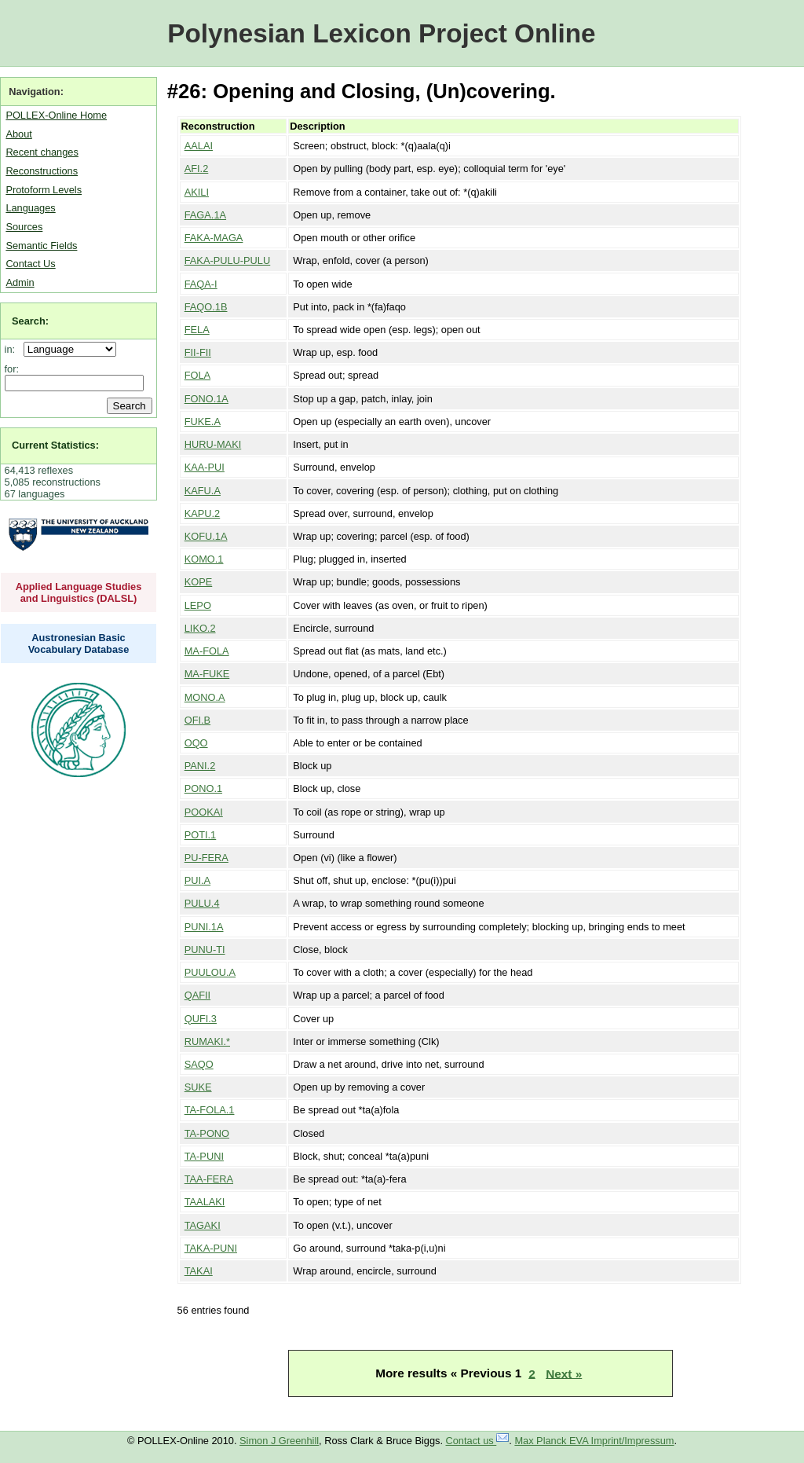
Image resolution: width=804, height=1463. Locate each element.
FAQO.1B (206, 307)
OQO (196, 743)
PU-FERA (206, 858)
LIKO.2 (200, 628)
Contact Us (30, 264)
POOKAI (204, 812)
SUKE (198, 1087)
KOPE (199, 582)
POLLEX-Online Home (56, 115)
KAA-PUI (205, 467)
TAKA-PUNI (211, 1248)
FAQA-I (201, 284)
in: (13, 349)
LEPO (198, 605)
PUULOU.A (210, 972)
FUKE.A (203, 421)
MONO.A (205, 697)
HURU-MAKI (213, 444)
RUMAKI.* (207, 1041)
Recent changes (41, 152)
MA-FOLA (207, 651)
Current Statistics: (55, 445)
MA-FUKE (207, 674)
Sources (23, 227)
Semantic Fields (41, 245)
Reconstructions (41, 171)
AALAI (199, 146)
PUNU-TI (205, 949)
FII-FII (198, 352)
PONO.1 (203, 788)
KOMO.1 (204, 559)
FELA (197, 330)
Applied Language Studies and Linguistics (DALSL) (79, 592)
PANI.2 (200, 766)
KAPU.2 (203, 513)
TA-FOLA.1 (210, 1110)
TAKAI (199, 1271)
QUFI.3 (201, 1019)
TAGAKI (203, 1225)
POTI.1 (201, 835)
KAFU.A (203, 491)
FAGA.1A (205, 215)
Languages (30, 208)
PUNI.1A (204, 927)
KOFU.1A (206, 536)
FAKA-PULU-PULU (228, 260)
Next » (564, 1373)
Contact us (478, 1440)
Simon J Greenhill (279, 1440)
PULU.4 (202, 903)
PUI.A (197, 880)
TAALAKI (205, 1202)
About (18, 134)
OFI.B (197, 720)
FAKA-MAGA (214, 238)
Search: (30, 321)
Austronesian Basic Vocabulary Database (79, 643)
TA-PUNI (204, 1156)
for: (12, 369)
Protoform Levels (43, 190)
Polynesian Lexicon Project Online (381, 33)
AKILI (197, 192)
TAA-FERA (209, 1179)
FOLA (197, 375)
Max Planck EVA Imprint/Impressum (594, 1440)
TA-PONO (207, 1133)
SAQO (199, 1064)
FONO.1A (206, 399)
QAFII (197, 995)
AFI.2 (197, 168)
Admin (19, 282)
